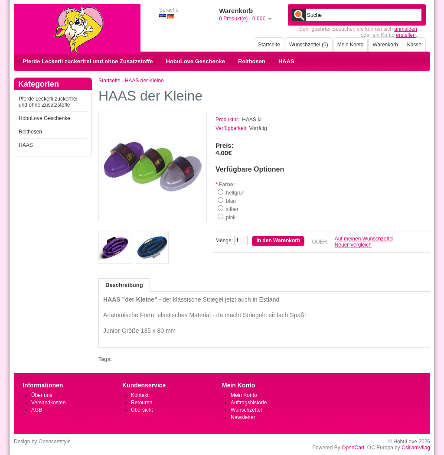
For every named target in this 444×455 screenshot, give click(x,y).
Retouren (141, 403)
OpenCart (353, 448)
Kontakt (140, 395)
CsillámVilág (416, 448)
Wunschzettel (246, 410)
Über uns (41, 395)
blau (231, 201)
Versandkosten (48, 403)
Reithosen (251, 61)
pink (230, 217)
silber (232, 209)
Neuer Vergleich (353, 245)
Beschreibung (124, 285)
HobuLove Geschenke (195, 61)
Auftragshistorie (249, 403)
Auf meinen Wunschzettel (364, 239)
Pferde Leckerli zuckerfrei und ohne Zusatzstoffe (88, 61)
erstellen (405, 35)
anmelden (405, 29)
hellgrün (235, 193)
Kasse (414, 45)
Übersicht (142, 410)
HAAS (286, 61)
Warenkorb (385, 45)
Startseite (269, 45)
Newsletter (243, 417)
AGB (36, 410)
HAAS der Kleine (144, 81)
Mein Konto (350, 45)
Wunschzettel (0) (308, 45)
